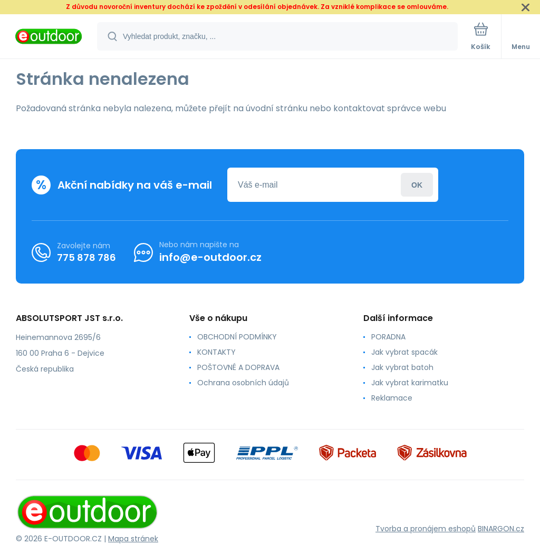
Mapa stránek (133, 538)
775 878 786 (86, 257)
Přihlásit (417, 185)
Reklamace (391, 398)
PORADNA (388, 337)
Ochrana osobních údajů (243, 382)
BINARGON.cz (501, 528)
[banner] (49, 37)
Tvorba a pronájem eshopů (425, 528)
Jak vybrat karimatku (409, 382)
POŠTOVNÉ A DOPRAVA (238, 367)
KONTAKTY (216, 352)
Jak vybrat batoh (402, 367)
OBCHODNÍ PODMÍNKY (237, 337)
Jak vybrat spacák (404, 352)
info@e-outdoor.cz (210, 257)
